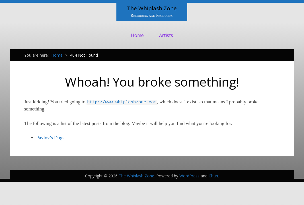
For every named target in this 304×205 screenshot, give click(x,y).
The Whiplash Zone (152, 8)
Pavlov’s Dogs (50, 137)
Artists (166, 35)
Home (137, 35)
